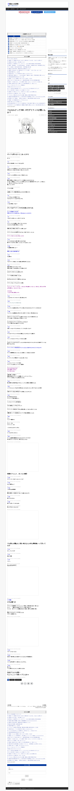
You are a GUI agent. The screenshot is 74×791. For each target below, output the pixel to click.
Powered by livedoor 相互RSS (11, 106)
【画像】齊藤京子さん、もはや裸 (14, 71)
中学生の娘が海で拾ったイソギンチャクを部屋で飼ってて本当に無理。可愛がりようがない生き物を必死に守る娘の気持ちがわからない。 (31, 103)
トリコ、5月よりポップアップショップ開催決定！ (16, 85)
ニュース (49, 76)
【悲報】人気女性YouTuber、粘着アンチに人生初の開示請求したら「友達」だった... (22, 83)
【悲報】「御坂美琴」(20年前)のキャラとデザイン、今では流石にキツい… (21, 51)
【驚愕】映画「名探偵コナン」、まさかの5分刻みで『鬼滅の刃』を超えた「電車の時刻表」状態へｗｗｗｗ (26, 75)
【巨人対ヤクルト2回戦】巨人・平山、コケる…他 (16, 93)
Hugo (20, 788)
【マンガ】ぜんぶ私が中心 (12, 58)
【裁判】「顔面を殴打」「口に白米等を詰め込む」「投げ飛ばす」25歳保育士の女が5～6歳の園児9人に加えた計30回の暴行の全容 (30, 65)
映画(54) (54, 90)
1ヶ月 (40, 36)
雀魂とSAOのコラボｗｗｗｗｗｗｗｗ (14, 86)
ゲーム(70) (50, 88)
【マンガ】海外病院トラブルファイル (14, 714)
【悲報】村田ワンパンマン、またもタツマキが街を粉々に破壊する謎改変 (21, 41)
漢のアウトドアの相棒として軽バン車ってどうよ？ (17, 740)
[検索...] (57, 51)
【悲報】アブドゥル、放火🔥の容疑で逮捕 (16, 46)
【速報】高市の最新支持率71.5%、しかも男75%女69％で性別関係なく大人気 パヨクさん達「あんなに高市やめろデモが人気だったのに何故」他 (33, 96)
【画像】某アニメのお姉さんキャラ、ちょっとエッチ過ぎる (19, 44)
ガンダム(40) (61, 86)
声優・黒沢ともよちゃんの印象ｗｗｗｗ (15, 101)
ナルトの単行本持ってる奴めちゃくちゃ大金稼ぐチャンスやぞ (18, 90)
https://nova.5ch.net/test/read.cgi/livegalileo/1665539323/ (17, 677)
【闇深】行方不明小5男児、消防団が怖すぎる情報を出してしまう (19, 68)
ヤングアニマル (18, 679)
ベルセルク (12, 679)
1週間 (27, 36)
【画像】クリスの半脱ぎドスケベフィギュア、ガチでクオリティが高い (21, 38)
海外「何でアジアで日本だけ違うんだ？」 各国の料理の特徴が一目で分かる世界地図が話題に (24, 80)
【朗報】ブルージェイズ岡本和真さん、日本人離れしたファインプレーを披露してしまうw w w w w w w (25, 735)
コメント (42, 114)
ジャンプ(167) (55, 88)
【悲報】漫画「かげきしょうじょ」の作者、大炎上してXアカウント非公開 (22, 39)
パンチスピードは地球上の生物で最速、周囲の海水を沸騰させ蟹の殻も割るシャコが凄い (23, 727)
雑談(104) (58, 90)
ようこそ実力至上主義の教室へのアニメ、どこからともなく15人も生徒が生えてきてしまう (23, 88)
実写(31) (50, 90)
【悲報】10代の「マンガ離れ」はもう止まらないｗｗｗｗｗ (18, 745)
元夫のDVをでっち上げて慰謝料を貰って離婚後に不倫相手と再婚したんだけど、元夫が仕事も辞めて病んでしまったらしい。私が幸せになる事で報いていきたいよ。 (36, 104)
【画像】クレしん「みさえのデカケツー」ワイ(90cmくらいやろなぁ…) (21, 52)
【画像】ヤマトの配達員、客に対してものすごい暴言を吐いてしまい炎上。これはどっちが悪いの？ (25, 60)
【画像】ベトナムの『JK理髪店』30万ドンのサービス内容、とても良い (20, 78)
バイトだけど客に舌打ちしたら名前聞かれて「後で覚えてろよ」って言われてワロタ (22, 730)
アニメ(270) (56, 86)
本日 (14, 36)
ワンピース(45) (61, 88)
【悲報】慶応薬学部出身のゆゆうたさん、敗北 (16, 76)
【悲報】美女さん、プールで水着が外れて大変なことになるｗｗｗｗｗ (20, 73)
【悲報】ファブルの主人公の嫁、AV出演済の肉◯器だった (19, 43)
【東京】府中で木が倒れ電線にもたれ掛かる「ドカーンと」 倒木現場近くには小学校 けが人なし (25, 743)
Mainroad (23, 788)
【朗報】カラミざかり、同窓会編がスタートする (17, 49)
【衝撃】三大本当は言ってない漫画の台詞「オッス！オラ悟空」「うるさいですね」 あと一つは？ (25, 70)
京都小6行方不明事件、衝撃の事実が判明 (15, 724)
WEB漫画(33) (51, 86)
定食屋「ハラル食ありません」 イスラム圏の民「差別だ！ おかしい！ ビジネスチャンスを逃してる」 (25, 81)
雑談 (17, 115)
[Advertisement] (37, 24)
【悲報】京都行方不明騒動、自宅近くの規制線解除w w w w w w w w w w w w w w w (22, 720)
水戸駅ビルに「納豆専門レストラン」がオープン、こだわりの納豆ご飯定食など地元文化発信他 (24, 63)
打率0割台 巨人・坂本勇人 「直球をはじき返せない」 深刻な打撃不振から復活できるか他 (24, 98)
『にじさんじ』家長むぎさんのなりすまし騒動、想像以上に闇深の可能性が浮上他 (22, 95)
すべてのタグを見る (57, 93)
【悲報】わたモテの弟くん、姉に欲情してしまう (16, 62)
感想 (49, 78)
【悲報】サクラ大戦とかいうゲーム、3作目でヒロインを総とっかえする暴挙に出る (22, 91)
